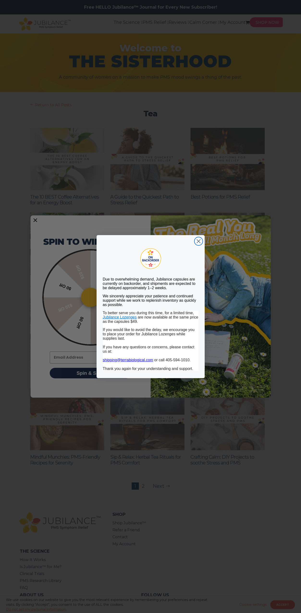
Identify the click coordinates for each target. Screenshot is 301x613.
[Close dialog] (198, 241)
